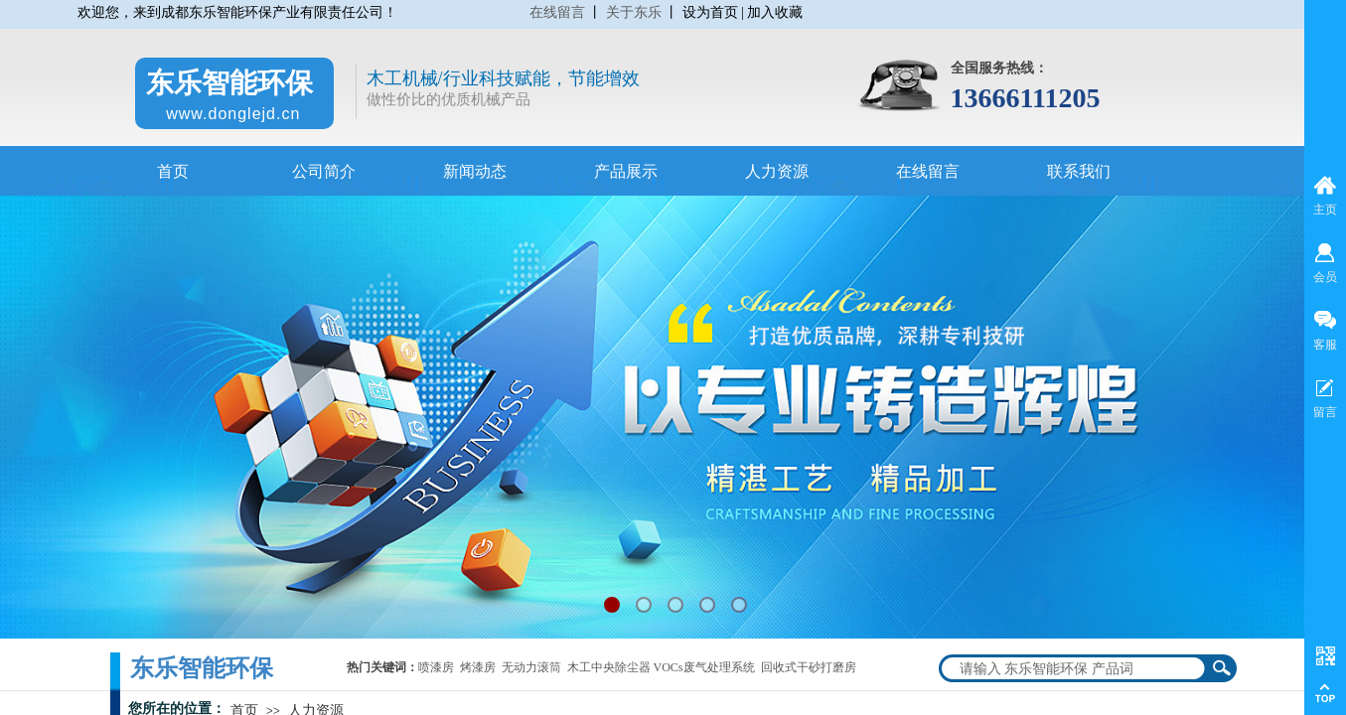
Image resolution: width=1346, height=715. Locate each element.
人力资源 (777, 171)
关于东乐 (634, 12)
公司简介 (324, 171)
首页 (173, 171)
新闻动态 (475, 171)
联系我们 (1079, 171)
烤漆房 (478, 667)
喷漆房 (436, 667)
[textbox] (1075, 668)
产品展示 (626, 171)
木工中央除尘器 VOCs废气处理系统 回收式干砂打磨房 (711, 667)
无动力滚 (525, 667)
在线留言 (557, 12)
